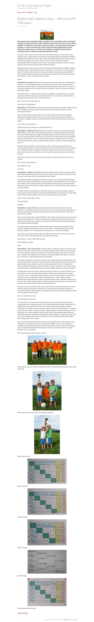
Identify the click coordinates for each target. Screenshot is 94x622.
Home (19, 12)
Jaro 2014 (20, 613)
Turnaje (25, 613)
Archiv (23, 12)
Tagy (35, 12)
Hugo (75, 619)
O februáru (30, 12)
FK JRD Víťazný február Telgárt (34, 5)
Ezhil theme (66, 619)
